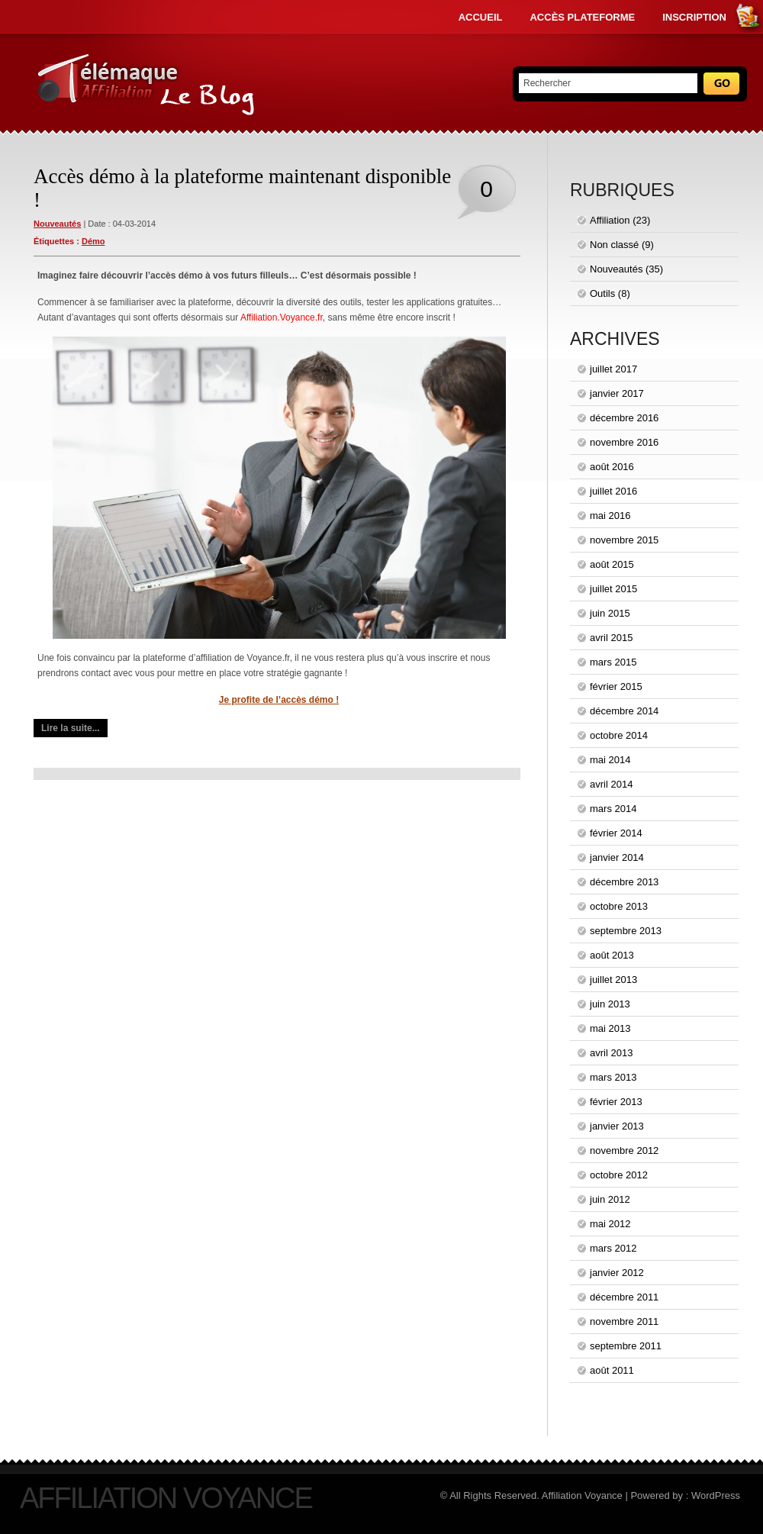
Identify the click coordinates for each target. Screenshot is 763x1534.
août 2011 (612, 1370)
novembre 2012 (624, 1150)
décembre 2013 (624, 882)
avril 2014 (611, 784)
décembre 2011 (624, 1297)
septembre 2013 (626, 930)
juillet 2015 (613, 589)
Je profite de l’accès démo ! (279, 699)
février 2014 (616, 833)
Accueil (481, 17)
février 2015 (616, 686)
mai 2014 (610, 759)
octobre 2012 (619, 1175)
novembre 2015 (624, 540)
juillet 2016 (613, 491)
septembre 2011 (626, 1346)
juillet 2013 (613, 979)
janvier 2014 (617, 857)
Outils (602, 293)
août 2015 (612, 564)
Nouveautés (57, 223)
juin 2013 (610, 1004)
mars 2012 (613, 1248)
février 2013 (616, 1101)
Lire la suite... (70, 728)
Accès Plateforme (582, 17)
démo (93, 241)
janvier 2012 (617, 1272)
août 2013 (612, 955)
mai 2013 (610, 1028)
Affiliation (610, 220)
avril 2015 (611, 637)
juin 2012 (610, 1199)
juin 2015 (610, 613)
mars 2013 (613, 1077)
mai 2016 (610, 515)
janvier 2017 (617, 393)
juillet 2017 (613, 369)
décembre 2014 (624, 711)
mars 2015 (613, 662)
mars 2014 (613, 808)
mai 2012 (610, 1223)
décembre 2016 (624, 418)
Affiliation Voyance (166, 1498)
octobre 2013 (619, 906)
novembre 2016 (624, 442)
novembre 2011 (624, 1321)
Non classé (614, 244)
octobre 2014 (619, 735)
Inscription (694, 17)
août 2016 (612, 466)
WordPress (715, 1495)
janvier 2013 (617, 1126)
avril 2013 (611, 1053)
